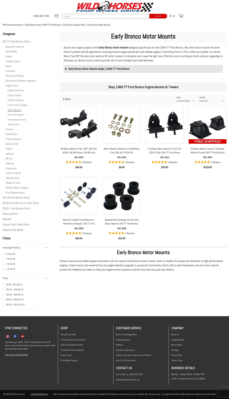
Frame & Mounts (14, 139)
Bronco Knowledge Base (126, 334)
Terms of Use (176, 360)
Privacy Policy (176, 355)
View (178, 97)
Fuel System (12, 134)
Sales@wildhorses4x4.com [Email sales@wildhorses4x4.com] (128, 379)
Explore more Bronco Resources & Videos (134, 355)
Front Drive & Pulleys (18, 105)
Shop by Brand (10, 214)
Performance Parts (17, 119)
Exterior (9, 129)
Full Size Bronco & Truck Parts (73, 339)
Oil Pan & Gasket (16, 114)
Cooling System (13, 61)
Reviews (119, 345)
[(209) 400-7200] (41, 16)
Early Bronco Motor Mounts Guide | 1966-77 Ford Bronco (98, 69)
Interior (9, 148)
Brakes (9, 56)
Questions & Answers (125, 350)
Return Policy (176, 345)
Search (158, 16)
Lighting (10, 153)
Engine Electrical (16, 90)
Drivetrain (10, 71)
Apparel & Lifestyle (15, 46)
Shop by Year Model (13, 230)
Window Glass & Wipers (17, 187)
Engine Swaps (14, 95)
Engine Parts (12, 85)
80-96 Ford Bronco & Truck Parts (21, 203)
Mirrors (9, 158)
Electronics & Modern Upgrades (21, 80)
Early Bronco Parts (68, 334)
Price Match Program (69, 360)
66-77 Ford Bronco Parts (16, 41)
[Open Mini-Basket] (181, 16)
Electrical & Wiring (15, 75)
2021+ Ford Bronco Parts (16, 208)
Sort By (202, 97)
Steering (10, 163)
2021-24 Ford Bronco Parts (72, 345)
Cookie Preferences (39, 394)
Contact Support (123, 339)
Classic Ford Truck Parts (16, 224)
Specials (7, 219)
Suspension (11, 168)
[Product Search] (105, 16)
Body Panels (11, 51)
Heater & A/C (12, 144)
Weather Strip (12, 178)
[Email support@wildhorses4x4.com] (56, 16)
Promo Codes (66, 355)
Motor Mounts (14, 110)
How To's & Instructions (126, 360)
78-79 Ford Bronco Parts (16, 197)
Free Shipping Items (15, 192)
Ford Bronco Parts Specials (72, 350)
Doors (8, 66)
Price (25, 278)
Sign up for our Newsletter (16, 354)
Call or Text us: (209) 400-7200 (129, 374)
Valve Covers (14, 124)
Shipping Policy (177, 339)
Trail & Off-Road (13, 173)
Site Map (175, 350)
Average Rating (25, 247)
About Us (175, 334)
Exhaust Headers (16, 100)
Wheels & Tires (13, 182)
